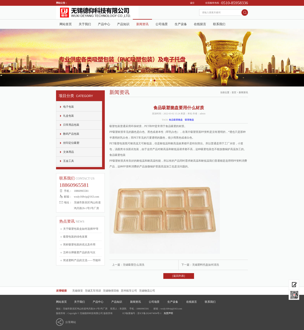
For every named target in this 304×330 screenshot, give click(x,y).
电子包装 (68, 106)
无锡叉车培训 (93, 290)
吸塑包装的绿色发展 (75, 236)
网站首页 (65, 24)
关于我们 (85, 24)
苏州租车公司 (129, 290)
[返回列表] (178, 275)
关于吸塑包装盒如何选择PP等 (80, 228)
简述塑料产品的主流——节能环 (82, 260)
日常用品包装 (71, 124)
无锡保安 (77, 290)
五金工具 (68, 161)
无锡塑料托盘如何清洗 (205, 264)
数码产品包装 (71, 133)
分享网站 (70, 322)
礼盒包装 (68, 115)
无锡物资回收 (111, 290)
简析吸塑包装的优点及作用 (79, 244)
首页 (234, 92)
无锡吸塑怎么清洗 (133, 264)
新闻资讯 (142, 24)
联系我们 (219, 24)
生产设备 (181, 24)
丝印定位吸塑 (71, 142)
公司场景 (161, 24)
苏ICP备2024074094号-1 (149, 313)
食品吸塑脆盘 (176, 119)
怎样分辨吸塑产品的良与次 (79, 252)
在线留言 (200, 24)
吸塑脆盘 (189, 119)
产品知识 (123, 24)
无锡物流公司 (147, 290)
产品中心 (104, 24)
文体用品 (68, 151)
